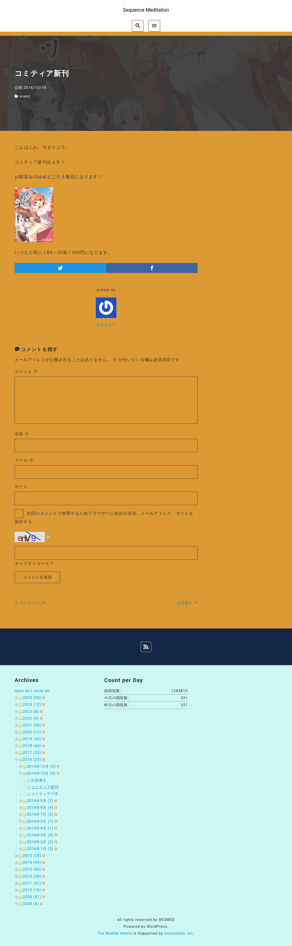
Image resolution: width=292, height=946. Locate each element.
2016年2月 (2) (40, 842)
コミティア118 (44, 794)
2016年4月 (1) (40, 828)
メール (24, 460)
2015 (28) (32, 855)
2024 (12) (32, 704)
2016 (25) (32, 759)
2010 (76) (32, 890)
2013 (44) (32, 869)
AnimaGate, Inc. (179, 933)
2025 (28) (32, 697)
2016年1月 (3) (40, 849)
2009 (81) (32, 897)
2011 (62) (32, 883)
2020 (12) (32, 732)
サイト (21, 486)
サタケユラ (106, 325)
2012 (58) (32, 876)
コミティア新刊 (45, 787)
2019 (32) (32, 739)
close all (41, 691)
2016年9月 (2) (40, 801)
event (25, 96)
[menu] (154, 26)
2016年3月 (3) (40, 835)
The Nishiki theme (115, 933)
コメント (26, 371)
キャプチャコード (32, 563)
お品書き (39, 780)
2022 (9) (31, 718)
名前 (22, 433)
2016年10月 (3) (41, 773)
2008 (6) (31, 904)
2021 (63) (32, 725)
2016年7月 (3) (40, 814)
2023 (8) (31, 711)
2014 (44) (32, 862)
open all (22, 691)
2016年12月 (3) (41, 766)
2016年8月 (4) (40, 807)
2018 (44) (32, 746)
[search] (137, 26)
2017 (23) (32, 752)
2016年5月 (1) (40, 821)
